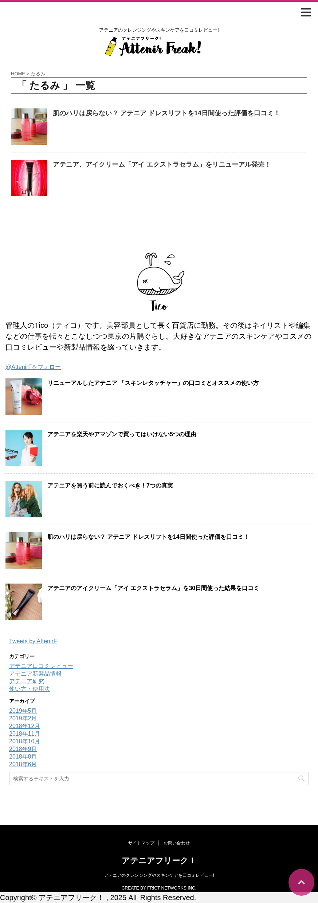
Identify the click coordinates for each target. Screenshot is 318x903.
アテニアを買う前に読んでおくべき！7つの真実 (110, 485)
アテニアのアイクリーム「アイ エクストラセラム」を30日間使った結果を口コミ (153, 588)
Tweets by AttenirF (33, 641)
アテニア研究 (26, 681)
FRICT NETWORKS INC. (171, 888)
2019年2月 (23, 718)
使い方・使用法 (29, 689)
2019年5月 (23, 711)
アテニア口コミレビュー (41, 666)
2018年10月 (24, 741)
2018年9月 (23, 749)
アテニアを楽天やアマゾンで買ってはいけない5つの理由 (121, 434)
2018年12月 (24, 726)
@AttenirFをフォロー (33, 367)
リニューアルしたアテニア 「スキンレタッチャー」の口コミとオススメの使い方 (153, 383)
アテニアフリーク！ (159, 860)
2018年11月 (24, 734)
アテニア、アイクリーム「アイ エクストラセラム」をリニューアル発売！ (162, 164)
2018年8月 (23, 756)
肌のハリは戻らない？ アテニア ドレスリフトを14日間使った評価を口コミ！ (166, 113)
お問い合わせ (177, 843)
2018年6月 (23, 764)
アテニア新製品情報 (35, 674)
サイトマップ (141, 843)
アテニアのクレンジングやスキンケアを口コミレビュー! (159, 875)
